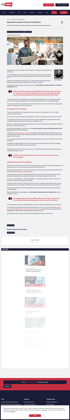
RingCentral (11, 232)
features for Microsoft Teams (27, 209)
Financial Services (29, 402)
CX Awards (63, 12)
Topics (25, 12)
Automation (11, 225)
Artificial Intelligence (51, 402)
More (47, 12)
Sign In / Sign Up (62, 4)
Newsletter (48, 4)
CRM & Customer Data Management (11, 404)
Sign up (7, 386)
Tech (19, 12)
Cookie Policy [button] (44, 410)
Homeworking (50, 404)
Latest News (12, 12)
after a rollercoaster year (26, 171)
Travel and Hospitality (30, 404)
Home (4, 12)
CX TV (54, 12)
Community (40, 12)
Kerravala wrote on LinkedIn (22, 133)
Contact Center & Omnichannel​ (15, 31)
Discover (32, 12)
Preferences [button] (12, 411)
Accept (35, 415)
